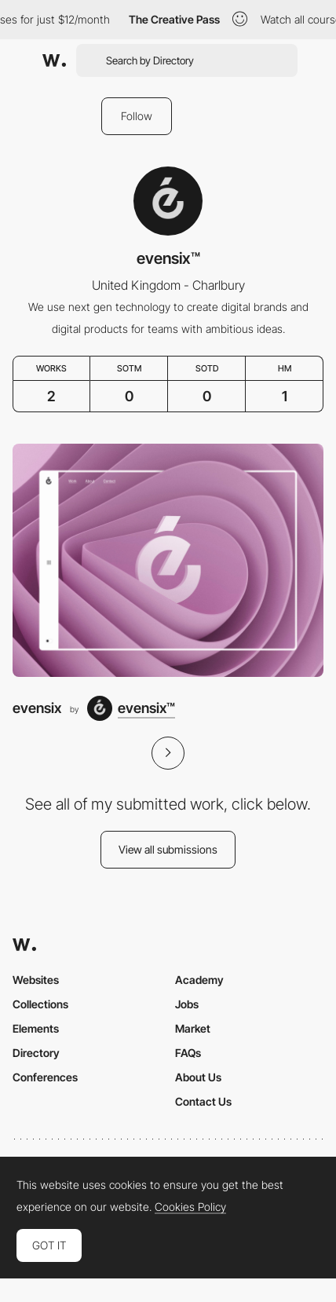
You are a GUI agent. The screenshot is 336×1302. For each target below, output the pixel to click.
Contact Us (203, 1101)
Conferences (45, 1077)
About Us (198, 1077)
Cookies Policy (190, 1206)
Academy (199, 979)
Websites (36, 979)
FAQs (188, 1052)
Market (192, 1028)
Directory (36, 1052)
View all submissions (168, 849)
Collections (40, 1004)
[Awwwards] (54, 60)
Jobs (187, 1004)
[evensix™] (131, 708)
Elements (36, 1028)
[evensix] (168, 560)
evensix (37, 708)
